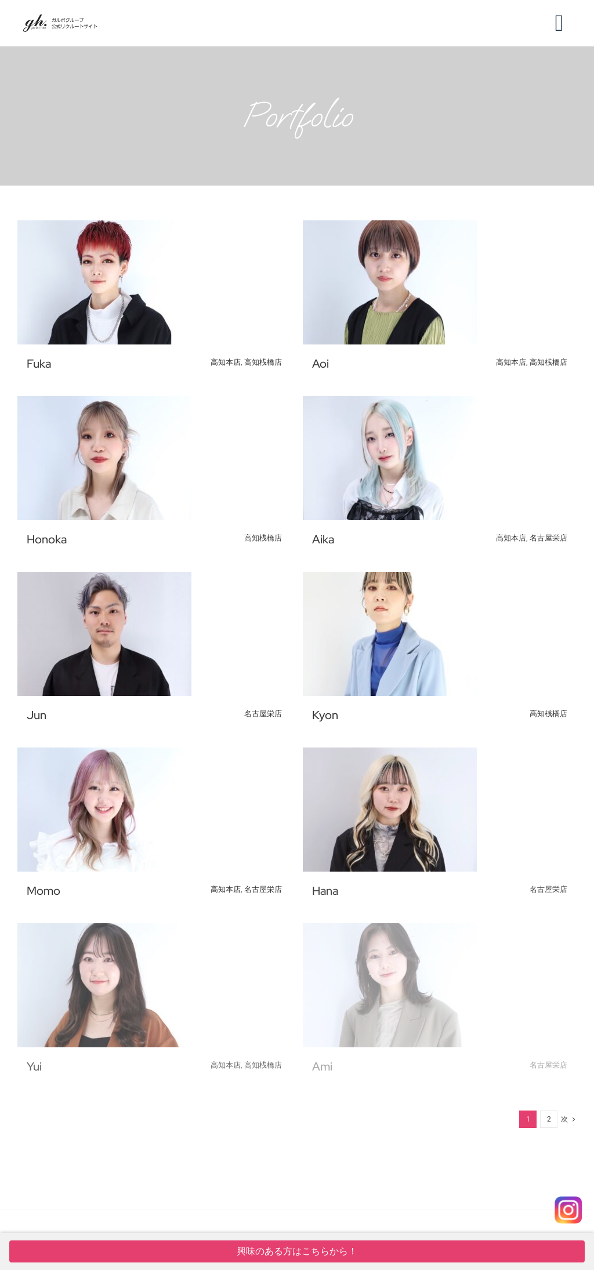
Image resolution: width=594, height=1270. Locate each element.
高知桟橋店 (263, 362)
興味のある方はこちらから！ (297, 1251)
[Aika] (390, 404)
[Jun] (104, 580)
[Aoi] (390, 228)
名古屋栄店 (548, 538)
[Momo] (104, 755)
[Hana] (390, 755)
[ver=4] (60, 19)
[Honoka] (104, 404)
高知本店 (226, 362)
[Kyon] (390, 580)
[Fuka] (104, 228)
